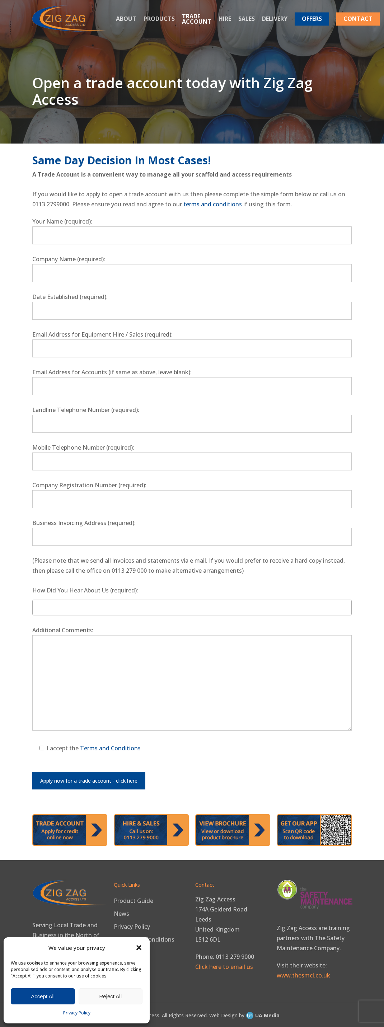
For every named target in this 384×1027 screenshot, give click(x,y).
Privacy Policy (76, 1013)
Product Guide (133, 901)
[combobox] (192, 607)
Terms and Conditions (110, 748)
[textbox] (36, 606)
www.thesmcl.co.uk (303, 975)
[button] (138, 947)
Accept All (43, 996)
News (121, 914)
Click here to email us (224, 967)
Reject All (110, 996)
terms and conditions (212, 204)
